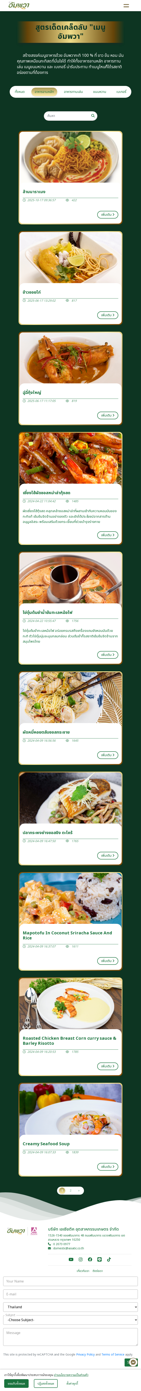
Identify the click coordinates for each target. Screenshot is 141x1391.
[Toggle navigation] (126, 5)
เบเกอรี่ (121, 91)
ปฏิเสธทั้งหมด (45, 1383)
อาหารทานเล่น (73, 91)
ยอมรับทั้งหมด (16, 1383)
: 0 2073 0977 (59, 1244)
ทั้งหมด (20, 91)
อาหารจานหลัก (44, 91)
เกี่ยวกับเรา (83, 1271)
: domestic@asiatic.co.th (66, 1248)
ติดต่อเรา (98, 1271)
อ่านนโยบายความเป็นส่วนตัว (71, 1375)
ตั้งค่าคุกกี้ (72, 1383)
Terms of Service (112, 1354)
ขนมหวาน (99, 91)
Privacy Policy (85, 1354)
